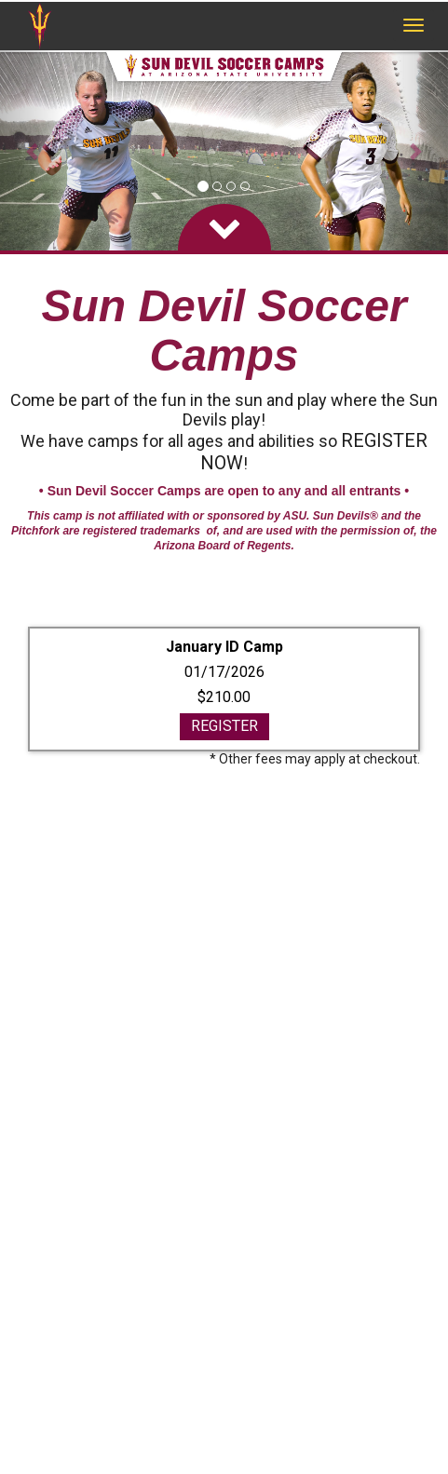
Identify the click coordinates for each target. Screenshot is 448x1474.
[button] (33, 150)
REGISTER (224, 726)
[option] (224, 150)
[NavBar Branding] (39, 26)
